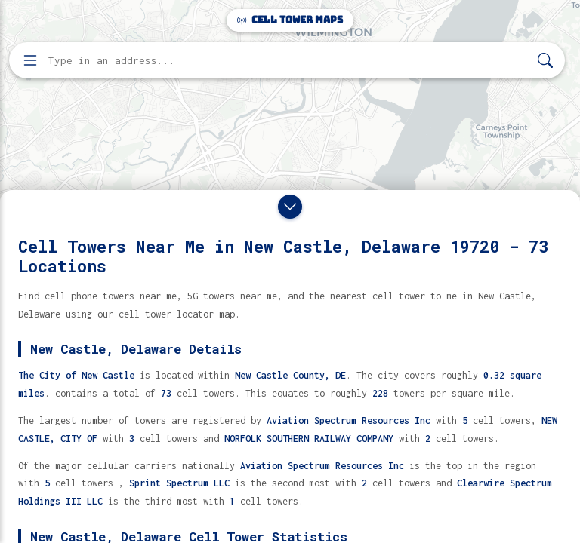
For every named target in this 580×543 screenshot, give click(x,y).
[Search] (545, 61)
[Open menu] (30, 60)
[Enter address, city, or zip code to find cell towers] (288, 60)
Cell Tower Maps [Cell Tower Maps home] (290, 20)
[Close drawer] (290, 207)
